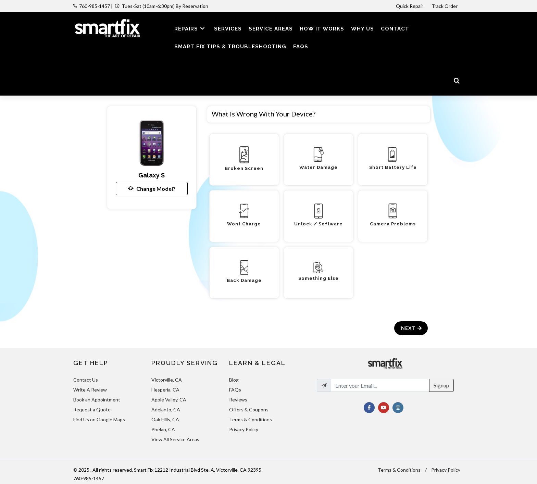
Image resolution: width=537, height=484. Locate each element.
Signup (441, 385)
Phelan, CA (163, 429)
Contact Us (85, 380)
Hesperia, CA (165, 390)
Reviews (238, 399)
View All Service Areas (175, 439)
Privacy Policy (243, 429)
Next (412, 328)
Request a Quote (92, 409)
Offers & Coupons (248, 409)
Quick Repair (409, 6)
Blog (234, 380)
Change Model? (152, 188)
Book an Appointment (96, 399)
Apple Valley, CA (168, 399)
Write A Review (90, 390)
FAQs (235, 390)
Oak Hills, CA (165, 419)
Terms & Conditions (250, 419)
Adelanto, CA (165, 409)
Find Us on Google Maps (99, 419)
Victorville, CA (166, 380)
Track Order (445, 6)
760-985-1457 (94, 6)
